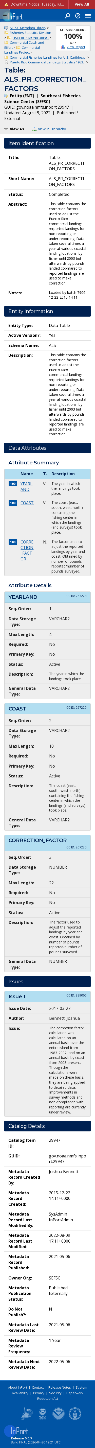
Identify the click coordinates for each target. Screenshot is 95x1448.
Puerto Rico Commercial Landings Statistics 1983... (47, 62)
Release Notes (59, 1387)
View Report (76, 46)
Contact (38, 1387)
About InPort (17, 1387)
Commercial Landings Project (22, 50)
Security (55, 1393)
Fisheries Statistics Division (30, 32)
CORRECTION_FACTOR (27, 550)
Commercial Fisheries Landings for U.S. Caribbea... (48, 57)
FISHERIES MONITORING (31, 37)
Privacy (38, 1393)
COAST (27, 503)
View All (82, 4)
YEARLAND (26, 486)
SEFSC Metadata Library (28, 28)
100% (73, 36)
